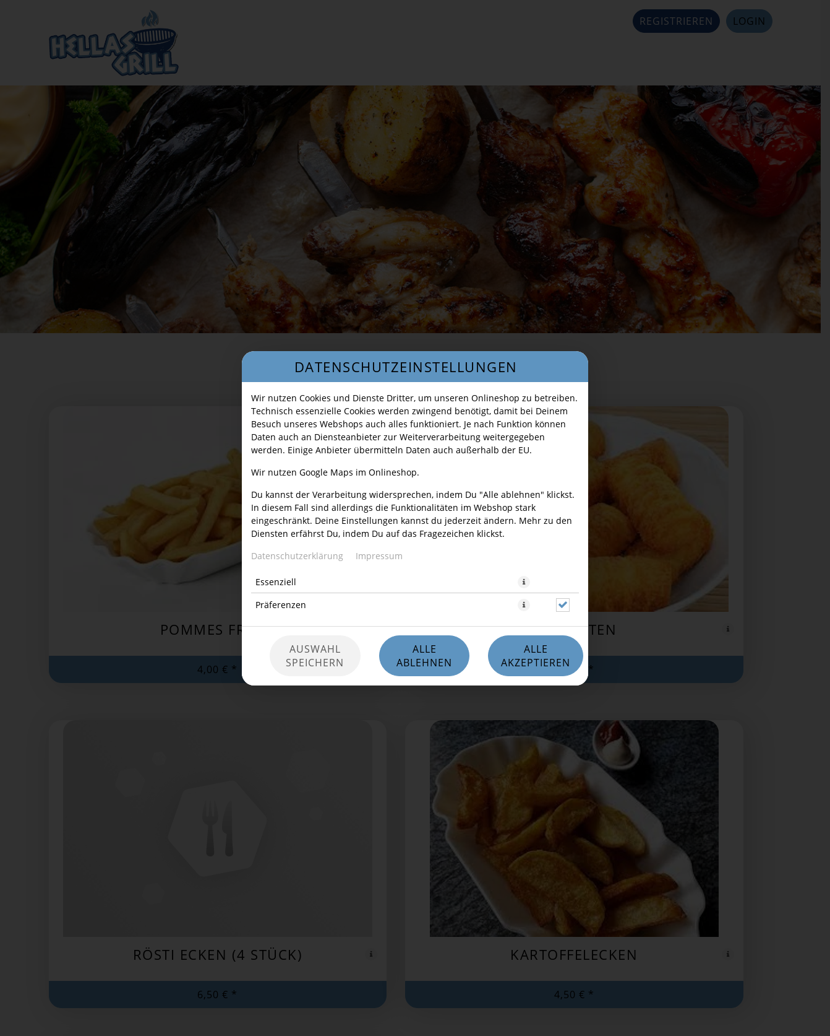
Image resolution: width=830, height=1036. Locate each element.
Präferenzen (280, 605)
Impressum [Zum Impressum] (379, 556)
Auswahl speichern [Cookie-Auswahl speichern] (315, 655)
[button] (524, 582)
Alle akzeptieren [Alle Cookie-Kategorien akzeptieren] (535, 655)
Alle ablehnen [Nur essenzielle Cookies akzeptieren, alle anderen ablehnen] (424, 655)
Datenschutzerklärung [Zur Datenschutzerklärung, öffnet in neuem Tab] (297, 556)
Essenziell (275, 582)
